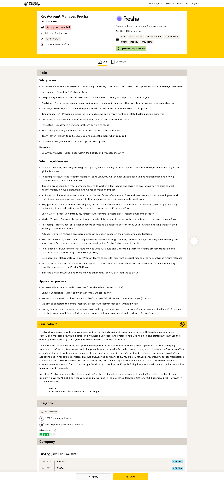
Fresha (82, 16)
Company (118, 61)
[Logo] (32, 4)
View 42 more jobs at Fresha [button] (77, 459)
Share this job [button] (48, 459)
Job (102, 61)
